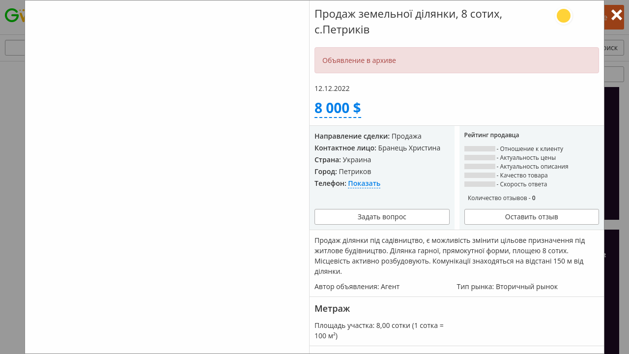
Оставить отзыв (531, 216)
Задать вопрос (382, 216)
